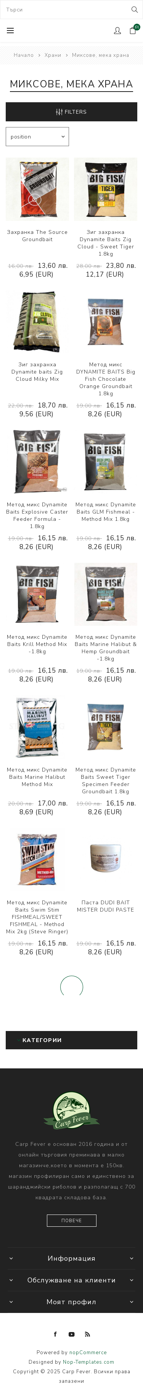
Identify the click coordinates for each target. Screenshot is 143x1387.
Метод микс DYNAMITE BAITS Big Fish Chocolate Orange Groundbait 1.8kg (105, 379)
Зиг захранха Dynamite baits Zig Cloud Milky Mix (37, 372)
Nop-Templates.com (88, 1362)
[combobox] (71, 9)
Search (134, 9)
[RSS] (88, 1334)
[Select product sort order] (37, 136)
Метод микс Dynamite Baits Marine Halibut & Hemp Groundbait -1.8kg (106, 647)
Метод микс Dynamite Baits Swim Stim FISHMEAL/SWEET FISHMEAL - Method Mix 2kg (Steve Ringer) (37, 917)
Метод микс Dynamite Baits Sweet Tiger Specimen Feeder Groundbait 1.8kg (106, 780)
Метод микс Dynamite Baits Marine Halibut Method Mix (37, 777)
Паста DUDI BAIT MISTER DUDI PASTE (105, 906)
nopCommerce (88, 1352)
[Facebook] (56, 1334)
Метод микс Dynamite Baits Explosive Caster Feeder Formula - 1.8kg (37, 515)
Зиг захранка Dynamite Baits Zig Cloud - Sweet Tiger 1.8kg (105, 243)
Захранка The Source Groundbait (37, 236)
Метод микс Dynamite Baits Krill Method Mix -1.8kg (37, 644)
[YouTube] (72, 1334)
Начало (24, 55)
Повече (71, 1221)
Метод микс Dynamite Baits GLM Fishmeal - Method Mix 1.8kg (106, 512)
